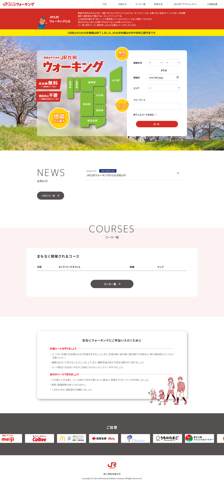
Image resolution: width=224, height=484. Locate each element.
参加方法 (158, 4)
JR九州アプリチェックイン (185, 4)
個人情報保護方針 (112, 473)
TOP (104, 4)
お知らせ (122, 4)
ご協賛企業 (212, 4)
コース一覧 (140, 4)
